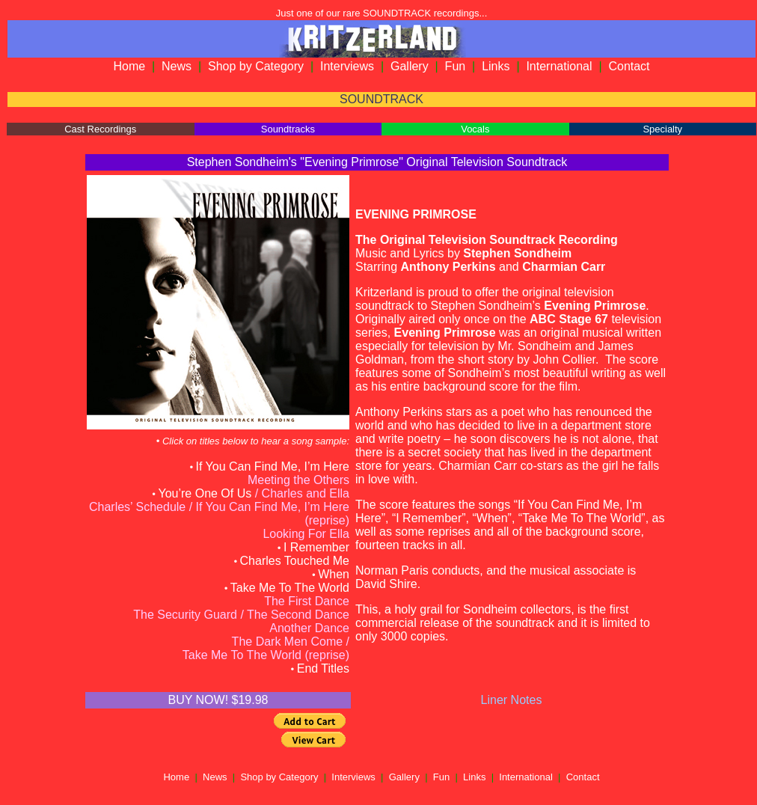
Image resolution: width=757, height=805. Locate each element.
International (559, 66)
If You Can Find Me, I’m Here (272, 466)
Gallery (409, 66)
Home (129, 66)
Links (495, 66)
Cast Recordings (100, 129)
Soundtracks (288, 129)
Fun (455, 66)
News (176, 66)
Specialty (662, 129)
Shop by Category (256, 66)
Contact (628, 66)
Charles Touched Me (294, 560)
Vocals (475, 129)
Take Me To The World (289, 587)
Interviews (347, 66)
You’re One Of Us (204, 493)
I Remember (316, 547)
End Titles (323, 668)
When (333, 574)
